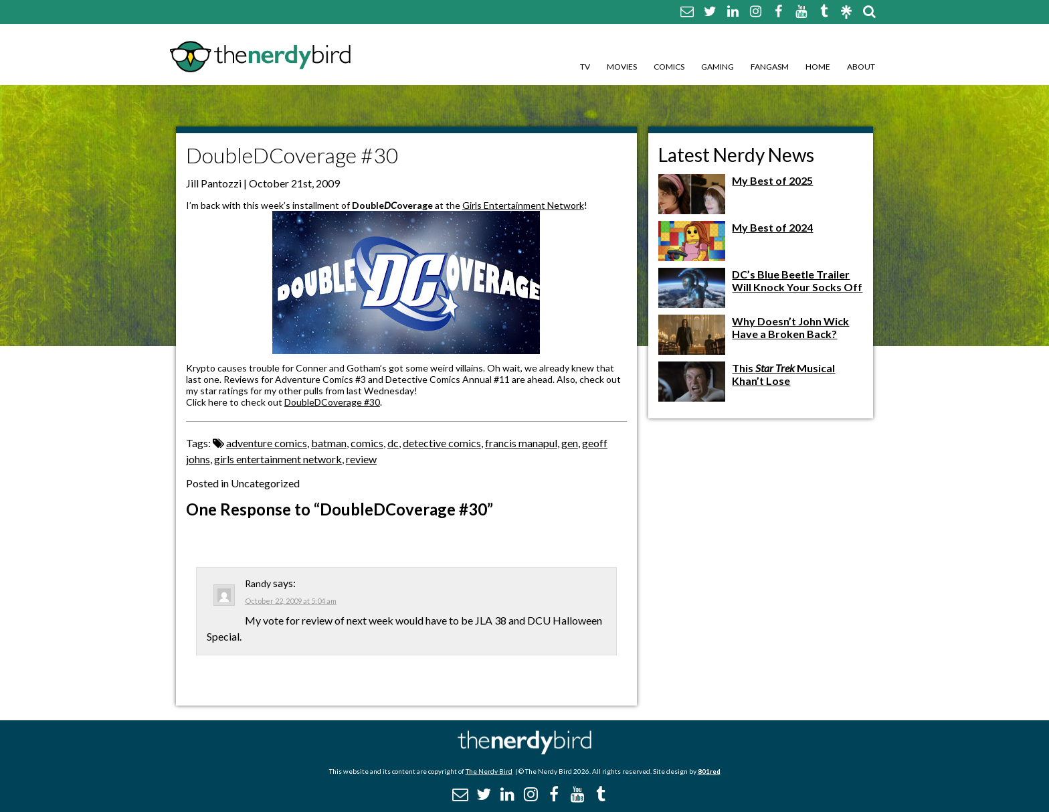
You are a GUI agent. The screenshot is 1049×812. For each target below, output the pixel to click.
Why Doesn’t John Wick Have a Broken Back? (790, 327)
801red (709, 771)
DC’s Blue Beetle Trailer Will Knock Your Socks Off (797, 280)
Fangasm (770, 67)
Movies (622, 67)
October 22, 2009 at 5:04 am (291, 600)
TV (585, 67)
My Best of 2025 (772, 180)
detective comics (442, 442)
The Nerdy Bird (489, 771)
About (861, 67)
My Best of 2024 (772, 227)
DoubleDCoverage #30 (332, 402)
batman (329, 442)
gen (569, 442)
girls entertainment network (278, 459)
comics (367, 442)
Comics (669, 67)
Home (817, 67)
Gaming (717, 67)
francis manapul (521, 442)
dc (393, 442)
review (361, 459)
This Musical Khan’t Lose (783, 374)
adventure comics (266, 442)
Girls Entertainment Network (523, 205)
